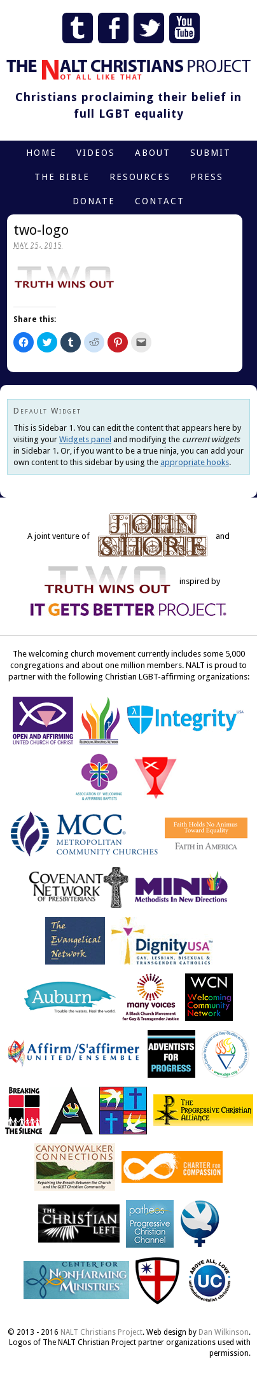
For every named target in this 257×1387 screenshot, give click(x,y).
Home (41, 153)
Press (206, 177)
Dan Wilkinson (223, 1332)
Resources (139, 177)
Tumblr (77, 28)
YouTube (184, 28)
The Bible (62, 177)
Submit (210, 153)
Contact (159, 201)
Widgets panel (85, 439)
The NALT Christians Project (128, 69)
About (152, 153)
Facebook (113, 28)
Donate (94, 201)
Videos (95, 153)
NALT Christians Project (101, 1332)
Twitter (149, 28)
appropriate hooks (194, 462)
